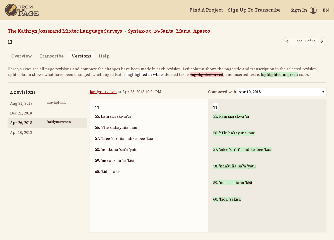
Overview (21, 56)
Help (104, 56)
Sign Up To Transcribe (254, 10)
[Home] (22, 10)
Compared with (222, 92)
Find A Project (206, 10)
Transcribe (51, 56)
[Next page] (321, 41)
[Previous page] (287, 41)
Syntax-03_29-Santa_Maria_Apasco (169, 31)
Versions (81, 56)
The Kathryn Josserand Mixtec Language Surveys (65, 31)
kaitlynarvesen (103, 91)
